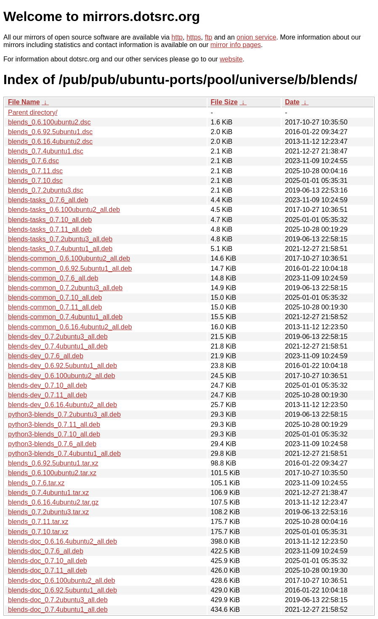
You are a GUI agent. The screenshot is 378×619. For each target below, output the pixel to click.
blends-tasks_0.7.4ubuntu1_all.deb (60, 248)
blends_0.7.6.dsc (33, 160)
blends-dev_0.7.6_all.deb (45, 356)
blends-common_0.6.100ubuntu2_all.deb (69, 258)
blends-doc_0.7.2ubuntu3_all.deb (58, 599)
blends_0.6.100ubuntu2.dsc (49, 122)
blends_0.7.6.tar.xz (36, 483)
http (177, 37)
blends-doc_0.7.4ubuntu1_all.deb (58, 609)
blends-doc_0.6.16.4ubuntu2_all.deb (62, 541)
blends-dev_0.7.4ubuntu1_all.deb (58, 346)
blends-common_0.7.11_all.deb (55, 307)
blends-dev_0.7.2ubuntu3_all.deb (58, 336)
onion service (256, 37)
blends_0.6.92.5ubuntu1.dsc (50, 131)
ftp (208, 37)
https (193, 37)
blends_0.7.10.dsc (35, 180)
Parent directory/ (32, 112)
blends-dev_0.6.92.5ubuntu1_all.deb (62, 365)
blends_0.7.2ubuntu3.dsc (45, 190)
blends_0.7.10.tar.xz (38, 531)
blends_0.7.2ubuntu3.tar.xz (48, 512)
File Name (24, 102)
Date (292, 102)
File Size (224, 102)
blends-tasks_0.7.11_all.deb (50, 229)
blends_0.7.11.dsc (35, 171)
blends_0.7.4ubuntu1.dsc (45, 151)
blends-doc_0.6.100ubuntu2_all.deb (61, 580)
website (231, 59)
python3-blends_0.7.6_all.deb (52, 443)
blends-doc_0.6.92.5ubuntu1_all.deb (62, 590)
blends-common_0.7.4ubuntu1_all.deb (65, 316)
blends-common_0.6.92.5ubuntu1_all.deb (70, 268)
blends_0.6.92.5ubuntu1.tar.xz (53, 463)
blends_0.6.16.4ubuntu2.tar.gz (53, 502)
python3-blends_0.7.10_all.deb (54, 434)
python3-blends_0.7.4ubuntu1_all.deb (64, 453)
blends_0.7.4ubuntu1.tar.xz (48, 492)
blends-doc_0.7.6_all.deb (45, 551)
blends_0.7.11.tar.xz (38, 521)
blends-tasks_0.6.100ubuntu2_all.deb (64, 209)
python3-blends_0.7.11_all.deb (54, 424)
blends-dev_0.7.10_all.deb (47, 385)
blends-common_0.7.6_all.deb (53, 278)
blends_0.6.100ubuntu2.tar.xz (52, 472)
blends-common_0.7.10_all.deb (55, 297)
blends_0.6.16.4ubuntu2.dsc (50, 141)
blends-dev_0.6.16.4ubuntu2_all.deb (62, 404)
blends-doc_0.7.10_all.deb (47, 560)
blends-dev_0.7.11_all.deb (47, 395)
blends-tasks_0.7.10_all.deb (50, 219)
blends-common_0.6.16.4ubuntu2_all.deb (70, 327)
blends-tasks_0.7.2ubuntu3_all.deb (60, 239)
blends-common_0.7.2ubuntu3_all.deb (65, 287)
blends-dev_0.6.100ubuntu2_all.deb (61, 375)
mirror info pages (235, 44)
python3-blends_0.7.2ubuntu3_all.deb (64, 414)
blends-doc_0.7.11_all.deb (47, 570)
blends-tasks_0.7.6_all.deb (48, 200)
